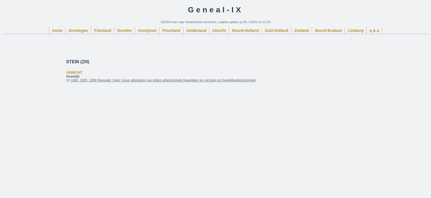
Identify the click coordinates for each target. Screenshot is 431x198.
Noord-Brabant (328, 30)
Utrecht (219, 30)
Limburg (355, 30)
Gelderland (196, 30)
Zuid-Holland (276, 30)
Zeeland (301, 30)
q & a (374, 30)
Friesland (102, 30)
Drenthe (124, 30)
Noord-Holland (245, 30)
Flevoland (171, 30)
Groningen (78, 30)
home (57, 30)
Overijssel (147, 30)
